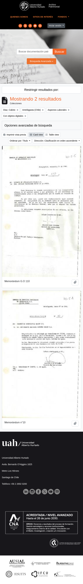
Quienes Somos (19, 17)
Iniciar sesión (55, 25)
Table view (52, 134)
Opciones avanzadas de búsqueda (28, 125)
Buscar (59, 51)
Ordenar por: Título (19, 140)
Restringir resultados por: (41, 89)
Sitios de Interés (43, 17)
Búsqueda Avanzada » (41, 61)
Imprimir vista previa (14, 134)
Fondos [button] (62, 17)
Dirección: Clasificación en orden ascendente (56, 140)
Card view (36, 134)
